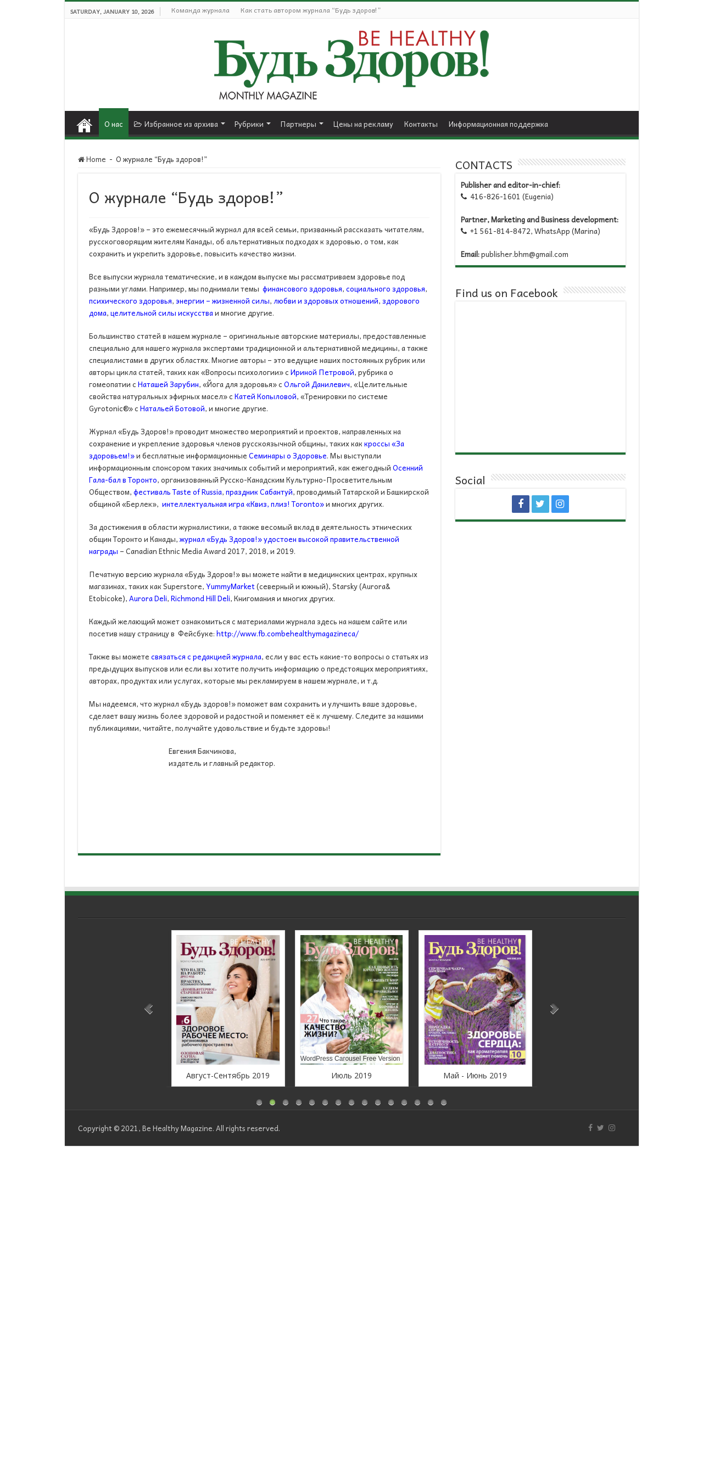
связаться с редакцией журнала (206, 656)
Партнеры (298, 124)
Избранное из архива (176, 124)
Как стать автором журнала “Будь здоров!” (311, 9)
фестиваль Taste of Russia (177, 491)
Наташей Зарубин (168, 384)
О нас (113, 124)
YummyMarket (230, 586)
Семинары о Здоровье (288, 455)
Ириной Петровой (322, 372)
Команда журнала (200, 9)
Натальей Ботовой (172, 408)
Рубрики (249, 124)
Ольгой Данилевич (317, 384)
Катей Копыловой (266, 396)
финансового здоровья (302, 288)
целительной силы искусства (161, 312)
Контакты (421, 124)
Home (84, 122)
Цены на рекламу (363, 124)
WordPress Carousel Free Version (350, 1058)
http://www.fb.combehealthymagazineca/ (287, 633)
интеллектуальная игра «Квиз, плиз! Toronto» (243, 504)
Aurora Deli (148, 598)
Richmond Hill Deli (200, 598)
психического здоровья (130, 300)
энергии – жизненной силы (223, 300)
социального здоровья (385, 288)
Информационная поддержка (498, 124)
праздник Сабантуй (259, 491)
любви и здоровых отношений (326, 300)
